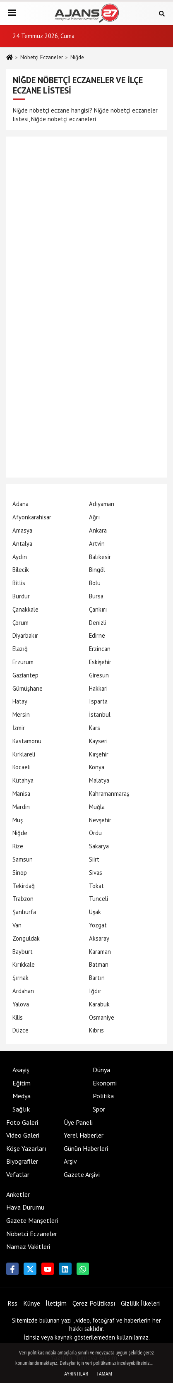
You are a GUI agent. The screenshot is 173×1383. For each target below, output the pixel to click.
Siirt (94, 859)
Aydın (19, 557)
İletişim (56, 1303)
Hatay (19, 701)
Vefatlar (17, 1174)
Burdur (21, 596)
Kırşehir (98, 754)
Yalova (20, 1004)
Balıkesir (100, 557)
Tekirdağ (23, 886)
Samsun (22, 859)
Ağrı (94, 517)
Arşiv (70, 1161)
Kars (94, 728)
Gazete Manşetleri (32, 1220)
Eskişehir (100, 662)
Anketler (18, 1194)
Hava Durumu (25, 1207)
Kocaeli (21, 767)
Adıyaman (101, 504)
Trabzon (23, 899)
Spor (99, 1109)
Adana (20, 504)
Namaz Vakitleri (28, 1246)
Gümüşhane (27, 688)
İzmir (18, 728)
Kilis (17, 1017)
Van (17, 925)
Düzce (20, 1030)
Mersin (21, 714)
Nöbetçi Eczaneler (41, 57)
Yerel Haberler (83, 1135)
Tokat (96, 886)
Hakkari (98, 688)
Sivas (95, 872)
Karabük (99, 1004)
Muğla (97, 807)
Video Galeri (22, 1135)
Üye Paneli (78, 1122)
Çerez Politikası (93, 1303)
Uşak (95, 912)
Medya (21, 1096)
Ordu (95, 833)
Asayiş (20, 1070)
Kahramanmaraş (109, 793)
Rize (17, 846)
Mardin (21, 807)
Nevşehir (100, 820)
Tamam (104, 1374)
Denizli (97, 623)
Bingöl (97, 570)
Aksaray (99, 938)
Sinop (19, 872)
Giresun (99, 675)
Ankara (98, 530)
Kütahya (23, 780)
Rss (12, 1303)
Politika (103, 1096)
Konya (96, 767)
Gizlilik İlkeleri (140, 1303)
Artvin (97, 543)
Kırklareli (23, 754)
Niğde (19, 833)
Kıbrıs (96, 1030)
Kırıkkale (23, 964)
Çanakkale (25, 609)
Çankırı (98, 609)
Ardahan (23, 991)
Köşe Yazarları (26, 1148)
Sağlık (21, 1109)
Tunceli (98, 899)
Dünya (101, 1070)
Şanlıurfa (24, 912)
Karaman (100, 952)
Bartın (97, 978)
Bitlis (18, 583)
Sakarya (99, 846)
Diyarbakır (25, 635)
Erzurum (23, 662)
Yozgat (98, 925)
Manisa (21, 793)
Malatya (99, 780)
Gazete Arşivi (82, 1174)
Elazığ (20, 649)
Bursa (96, 596)
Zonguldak (26, 938)
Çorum (20, 623)
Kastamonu (26, 741)
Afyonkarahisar (31, 517)
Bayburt (22, 952)
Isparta (98, 701)
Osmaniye (101, 1017)
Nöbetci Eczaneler (31, 1233)
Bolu (95, 583)
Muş (17, 820)
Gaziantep (25, 675)
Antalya (22, 543)
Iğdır (95, 991)
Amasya (22, 530)
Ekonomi (105, 1083)
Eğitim (21, 1083)
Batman (98, 964)
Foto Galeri (22, 1122)
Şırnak (20, 978)
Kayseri (98, 741)
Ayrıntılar (76, 1374)
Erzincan (100, 649)
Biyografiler (22, 1161)
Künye (31, 1303)
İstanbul (100, 714)
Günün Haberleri (86, 1148)
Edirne (97, 635)
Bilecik (20, 570)
